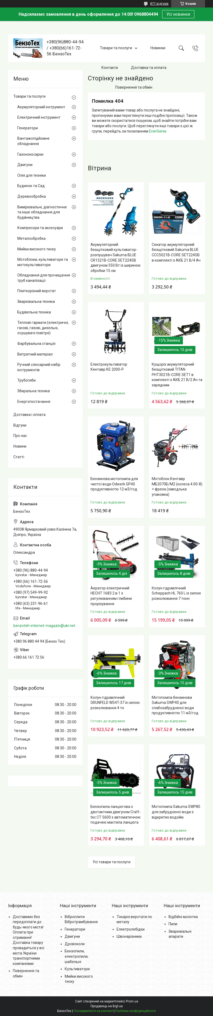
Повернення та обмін (133, 87)
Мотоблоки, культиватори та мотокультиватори (42, 262)
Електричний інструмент (38, 117)
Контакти (109, 67)
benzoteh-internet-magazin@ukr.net (44, 625)
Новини (19, 446)
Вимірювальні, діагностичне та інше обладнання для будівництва (42, 212)
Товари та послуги (116, 48)
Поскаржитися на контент (93, 1011)
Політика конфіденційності (135, 1011)
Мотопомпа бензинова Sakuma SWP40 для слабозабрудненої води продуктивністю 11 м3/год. (175, 705)
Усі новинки (178, 14)
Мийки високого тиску (36, 249)
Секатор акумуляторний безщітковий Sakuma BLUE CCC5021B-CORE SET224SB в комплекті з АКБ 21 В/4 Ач (176, 252)
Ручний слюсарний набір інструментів (38, 367)
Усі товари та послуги (111, 862)
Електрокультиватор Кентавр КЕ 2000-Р (109, 367)
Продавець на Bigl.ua (107, 1006)
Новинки (157, 48)
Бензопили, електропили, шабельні (76, 956)
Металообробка (31, 238)
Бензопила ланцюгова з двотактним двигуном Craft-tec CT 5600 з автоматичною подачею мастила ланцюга (116, 814)
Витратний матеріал (35, 354)
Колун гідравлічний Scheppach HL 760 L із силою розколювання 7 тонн (176, 593)
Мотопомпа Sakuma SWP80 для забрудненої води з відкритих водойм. (176, 811)
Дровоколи (75, 944)
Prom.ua (132, 1001)
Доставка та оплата (148, 67)
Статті (18, 457)
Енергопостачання (33, 401)
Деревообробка (31, 196)
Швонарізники (129, 936)
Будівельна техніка (34, 312)
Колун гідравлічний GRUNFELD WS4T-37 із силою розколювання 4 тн (115, 702)
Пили (173, 924)
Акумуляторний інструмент (41, 107)
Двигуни (24, 165)
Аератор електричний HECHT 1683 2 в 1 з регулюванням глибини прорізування (111, 596)
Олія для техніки (31, 175)
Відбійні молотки (183, 917)
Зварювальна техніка (36, 301)
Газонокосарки (30, 154)
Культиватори (77, 969)
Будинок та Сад (31, 186)
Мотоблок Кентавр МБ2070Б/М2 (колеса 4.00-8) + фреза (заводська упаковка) (177, 487)
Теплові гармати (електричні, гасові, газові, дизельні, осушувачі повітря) (43, 327)
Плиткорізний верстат (36, 291)
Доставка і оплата (29, 414)
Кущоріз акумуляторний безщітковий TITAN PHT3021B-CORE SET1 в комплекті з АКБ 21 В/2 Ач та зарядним (177, 374)
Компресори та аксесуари (40, 228)
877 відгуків (159, 4)
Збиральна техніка (33, 391)
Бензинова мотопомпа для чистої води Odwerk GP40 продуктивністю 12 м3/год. (114, 484)
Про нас (20, 435)
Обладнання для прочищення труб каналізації (43, 278)
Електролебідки (131, 929)
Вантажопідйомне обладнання (33, 141)
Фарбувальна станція (36, 343)
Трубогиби (26, 380)
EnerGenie (157, 131)
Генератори (27, 128)
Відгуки (19, 425)
